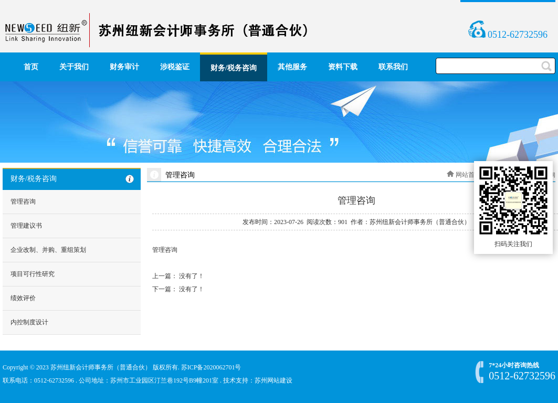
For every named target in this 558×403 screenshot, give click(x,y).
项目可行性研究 (32, 274)
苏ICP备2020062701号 (211, 367)
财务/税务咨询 (233, 68)
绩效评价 (23, 298)
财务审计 (124, 67)
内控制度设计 (29, 322)
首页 (31, 67)
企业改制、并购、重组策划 (48, 249)
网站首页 (468, 174)
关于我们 (74, 67)
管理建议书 (26, 225)
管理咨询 (23, 201)
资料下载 (342, 67)
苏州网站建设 (273, 380)
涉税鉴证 (174, 67)
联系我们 (393, 67)
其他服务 (292, 67)
